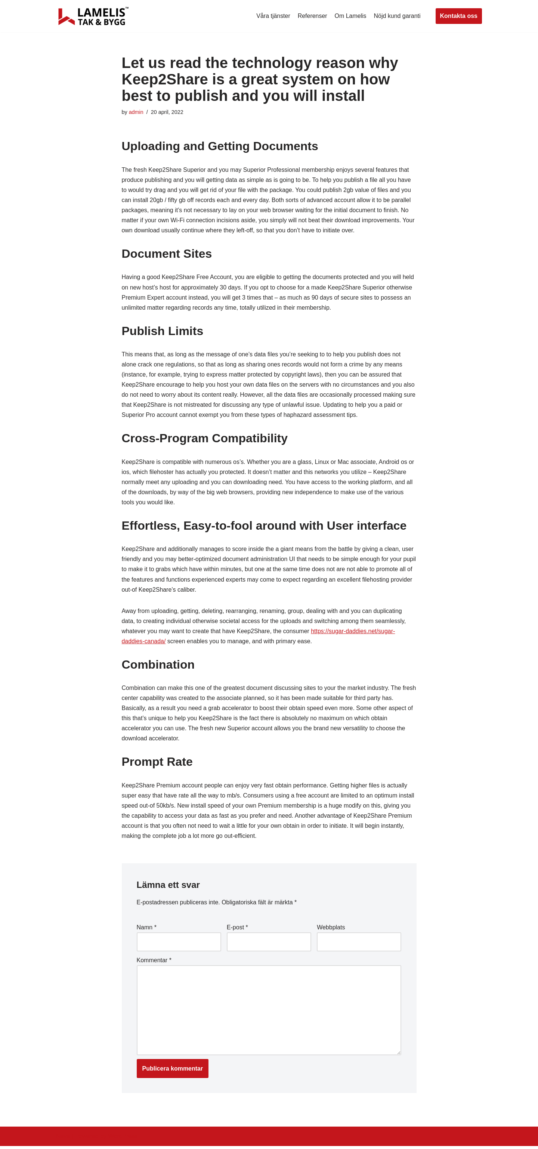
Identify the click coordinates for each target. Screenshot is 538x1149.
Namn (147, 930)
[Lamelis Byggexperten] (93, 16)
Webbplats (331, 930)
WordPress (122, 1139)
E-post (237, 930)
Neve (63, 1139)
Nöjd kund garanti (397, 16)
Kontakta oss (458, 16)
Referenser (312, 16)
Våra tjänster (273, 16)
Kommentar (154, 963)
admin (136, 112)
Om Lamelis (350, 16)
